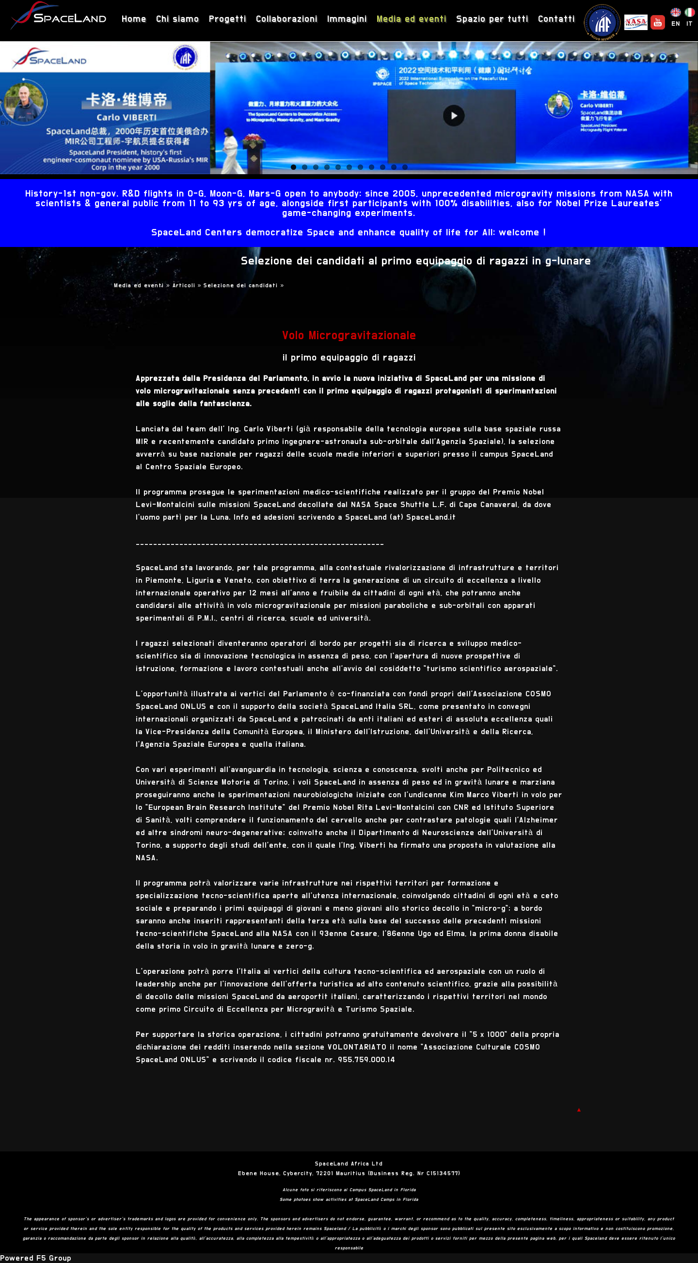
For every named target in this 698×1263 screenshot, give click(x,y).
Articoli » (188, 285)
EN (675, 23)
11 (405, 167)
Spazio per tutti (492, 19)
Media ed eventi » (143, 285)
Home (134, 19)
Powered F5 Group (35, 1258)
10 (394, 167)
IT (689, 23)
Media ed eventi (411, 19)
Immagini (347, 19)
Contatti (556, 19)
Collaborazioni (286, 19)
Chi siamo (177, 19)
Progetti (227, 19)
